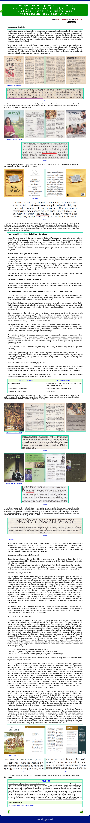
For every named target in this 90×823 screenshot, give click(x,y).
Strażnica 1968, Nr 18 (14, 85)
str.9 (24, 770)
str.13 (45, 450)
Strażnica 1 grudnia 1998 (14, 432)
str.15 (45, 159)
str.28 (45, 503)
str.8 (45, 99)
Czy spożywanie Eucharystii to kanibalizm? (21, 805)
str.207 (45, 218)
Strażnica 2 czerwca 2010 (14, 482)
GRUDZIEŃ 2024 (14, 754)
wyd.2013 (35, 197)
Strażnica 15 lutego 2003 (14, 139)
